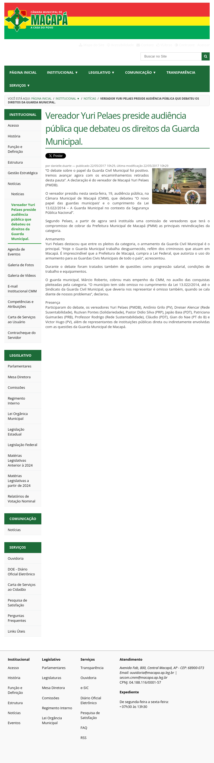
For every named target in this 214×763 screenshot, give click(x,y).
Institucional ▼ (62, 72)
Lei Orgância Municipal (52, 720)
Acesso (13, 667)
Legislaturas (51, 677)
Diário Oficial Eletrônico (91, 700)
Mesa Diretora (53, 687)
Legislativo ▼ (102, 72)
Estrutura (15, 702)
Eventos (14, 722)
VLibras (166, 44)
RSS (83, 737)
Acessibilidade (122, 44)
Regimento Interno (57, 707)
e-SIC (85, 687)
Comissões (50, 698)
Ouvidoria (88, 677)
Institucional (22, 114)
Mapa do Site (94, 44)
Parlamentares (53, 667)
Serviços (17, 547)
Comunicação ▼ (140, 72)
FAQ (84, 727)
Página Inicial (22, 72)
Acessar (203, 44)
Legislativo (20, 355)
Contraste (187, 44)
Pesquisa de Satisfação (90, 715)
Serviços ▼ (19, 85)
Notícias (90, 98)
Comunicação (22, 518)
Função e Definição (15, 690)
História (14, 677)
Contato (147, 44)
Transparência (180, 72)
